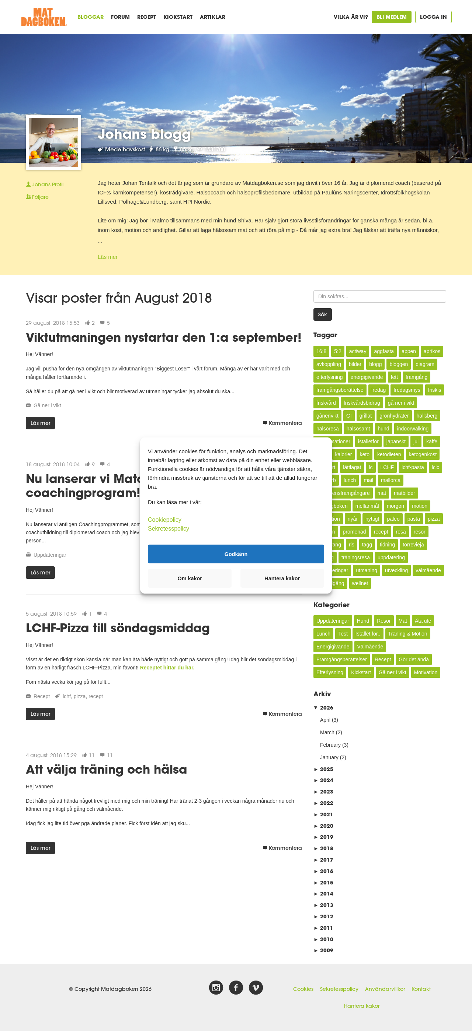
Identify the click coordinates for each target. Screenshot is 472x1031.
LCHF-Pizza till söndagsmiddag (118, 628)
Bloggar (90, 16)
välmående (428, 570)
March (327, 732)
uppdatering (391, 557)
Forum (120, 16)
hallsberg (427, 416)
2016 (323, 871)
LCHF (387, 467)
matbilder (404, 493)
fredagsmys (406, 390)
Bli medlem (391, 16)
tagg (367, 545)
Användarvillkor (385, 989)
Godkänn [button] (236, 554)
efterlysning (329, 377)
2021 (323, 814)
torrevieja (413, 545)
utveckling (396, 570)
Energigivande (333, 647)
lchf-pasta (413, 467)
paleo (393, 519)
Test (343, 634)
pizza (80, 696)
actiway (358, 351)
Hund (363, 621)
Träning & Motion (407, 634)
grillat (366, 416)
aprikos (432, 351)
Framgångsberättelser (341, 659)
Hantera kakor (361, 1006)
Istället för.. (368, 634)
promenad (354, 532)
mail (368, 480)
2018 (323, 848)
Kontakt (421, 989)
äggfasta (384, 351)
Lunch (323, 634)
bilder (355, 364)
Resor (384, 621)
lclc (435, 467)
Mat (403, 621)
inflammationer (333, 441)
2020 (323, 825)
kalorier (343, 454)
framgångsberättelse (340, 390)
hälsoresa (327, 429)
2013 (323, 904)
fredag (378, 390)
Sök (322, 314)
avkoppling (328, 364)
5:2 (337, 351)
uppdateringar (332, 570)
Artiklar (212, 16)
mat (382, 493)
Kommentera (282, 423)
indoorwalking (413, 429)
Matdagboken (332, 506)
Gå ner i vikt (47, 405)
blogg (375, 364)
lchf (67, 696)
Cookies (303, 989)
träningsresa (355, 557)
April (325, 720)
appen (409, 351)
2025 (323, 769)
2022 (323, 802)
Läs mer (108, 257)
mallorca (390, 480)
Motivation (426, 672)
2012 (323, 916)
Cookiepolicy (164, 520)
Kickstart (177, 16)
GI (349, 416)
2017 (323, 859)
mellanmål (367, 506)
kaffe (431, 441)
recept (95, 696)
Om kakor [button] (190, 578)
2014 (323, 893)
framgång (416, 377)
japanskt (396, 441)
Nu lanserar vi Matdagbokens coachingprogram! (115, 485)
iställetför (368, 441)
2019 (323, 836)
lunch (350, 480)
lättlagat (352, 467)
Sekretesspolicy (339, 989)
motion (419, 506)
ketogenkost (423, 454)
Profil (44, 184)
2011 (323, 927)
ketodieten (389, 454)
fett (394, 377)
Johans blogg (144, 133)
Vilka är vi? (351, 16)
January (329, 757)
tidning (387, 545)
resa (401, 532)
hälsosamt (358, 429)
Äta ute (423, 621)
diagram (425, 364)
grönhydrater (394, 416)
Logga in (433, 16)
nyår (353, 519)
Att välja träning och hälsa (106, 769)
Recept (146, 16)
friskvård (326, 403)
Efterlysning (329, 672)
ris (351, 545)
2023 (323, 791)
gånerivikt (327, 416)
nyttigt (372, 519)
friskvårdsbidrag (362, 403)
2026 (323, 707)
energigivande (367, 377)
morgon (395, 506)
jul (416, 441)
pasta (413, 519)
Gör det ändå (414, 659)
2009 (323, 950)
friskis (434, 390)
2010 (323, 939)
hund (383, 429)
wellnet (360, 583)
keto (364, 454)
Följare (37, 197)
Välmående (370, 647)
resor (420, 532)
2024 (323, 780)
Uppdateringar (50, 555)
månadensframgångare (343, 493)
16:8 (321, 351)
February (330, 745)
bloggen (398, 364)
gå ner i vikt (401, 403)
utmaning (366, 570)
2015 (323, 882)
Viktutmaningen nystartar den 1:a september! (164, 337)
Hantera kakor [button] (282, 578)
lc (370, 467)
